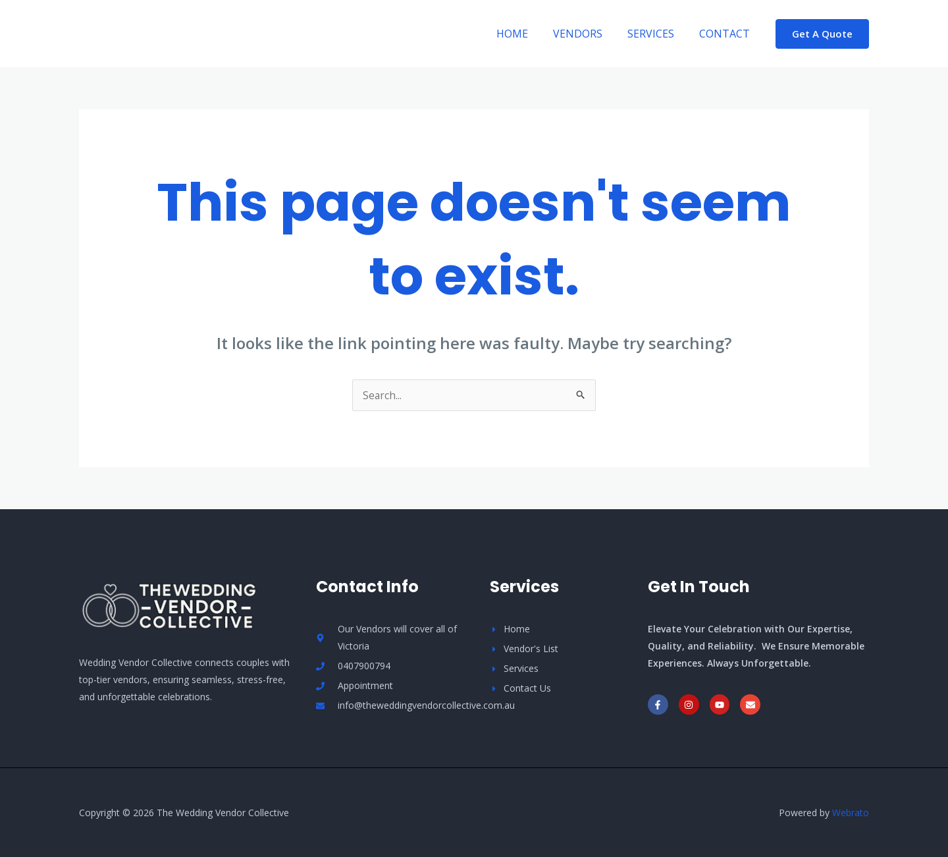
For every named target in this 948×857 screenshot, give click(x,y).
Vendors (587, 33)
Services (656, 33)
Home (526, 33)
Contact (726, 33)
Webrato (850, 812)
